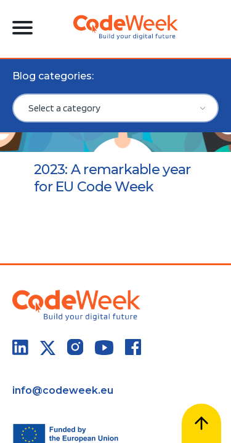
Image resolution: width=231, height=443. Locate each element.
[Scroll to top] (201, 423)
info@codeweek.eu (62, 390)
